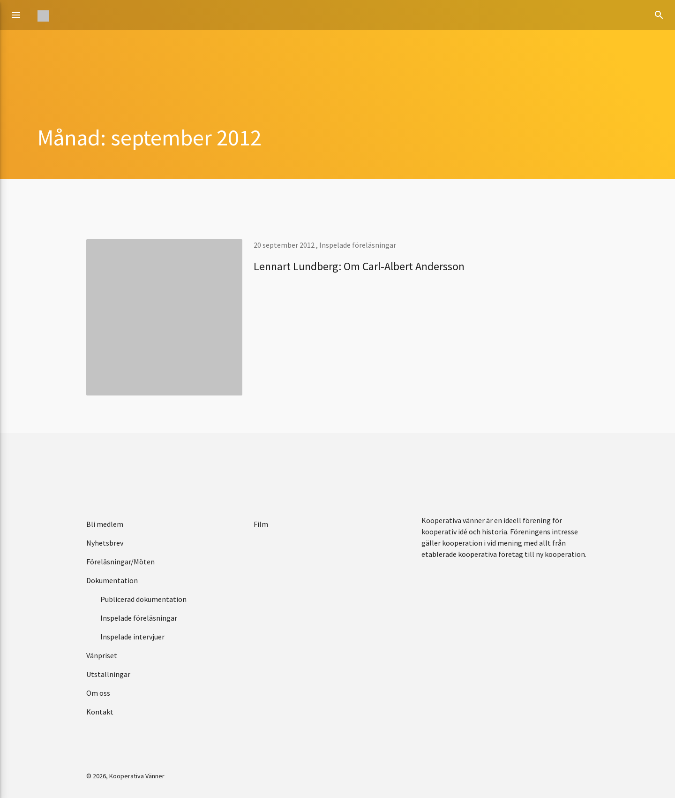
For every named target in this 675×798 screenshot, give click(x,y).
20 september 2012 (285, 245)
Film (261, 524)
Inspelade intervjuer (132, 636)
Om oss (98, 693)
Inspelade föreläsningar (357, 245)
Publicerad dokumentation (143, 599)
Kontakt (99, 711)
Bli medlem (104, 524)
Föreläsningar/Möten (120, 561)
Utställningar (108, 674)
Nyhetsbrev (104, 542)
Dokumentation (112, 580)
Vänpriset (101, 655)
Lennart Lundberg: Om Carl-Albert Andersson (359, 266)
